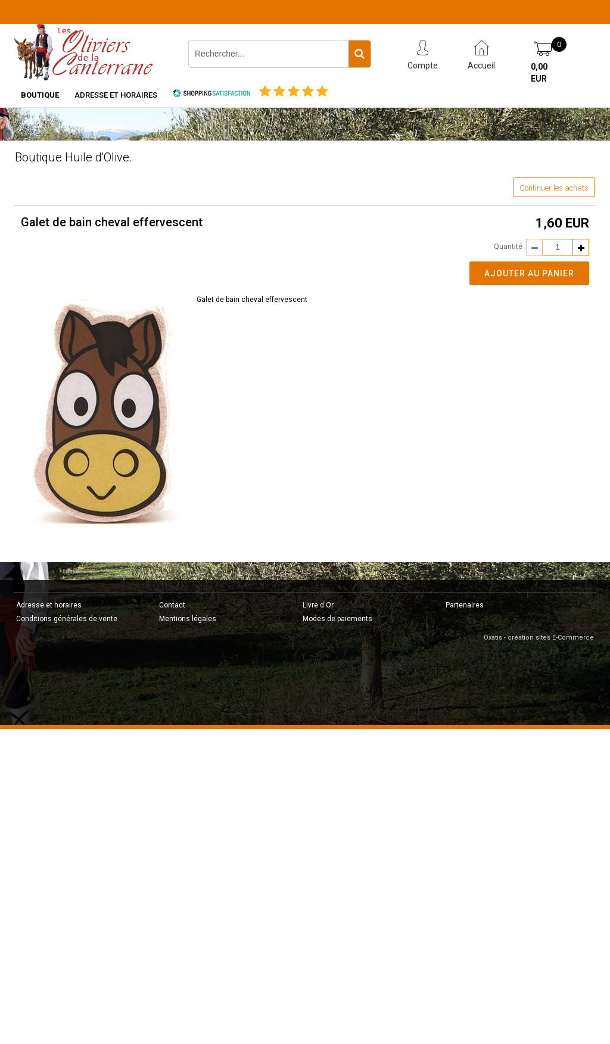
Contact (172, 605)
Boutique (40, 95)
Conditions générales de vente (66, 619)
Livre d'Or (318, 605)
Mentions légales (187, 619)
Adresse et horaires (115, 95)
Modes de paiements (337, 619)
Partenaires (465, 605)
